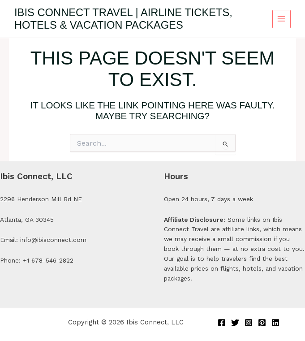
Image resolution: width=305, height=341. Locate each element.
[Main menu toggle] (281, 19)
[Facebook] (222, 323)
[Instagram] (249, 323)
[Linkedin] (275, 323)
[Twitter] (235, 323)
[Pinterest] (262, 323)
